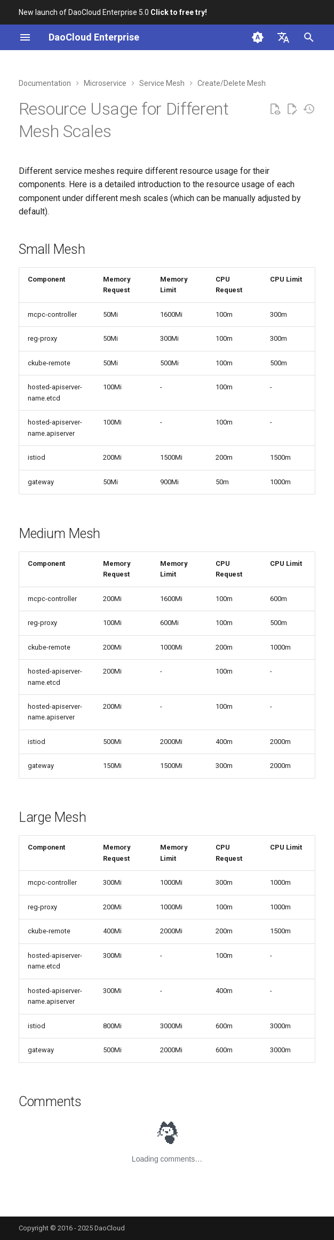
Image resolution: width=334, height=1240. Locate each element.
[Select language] (283, 37)
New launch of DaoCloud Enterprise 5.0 (113, 12)
